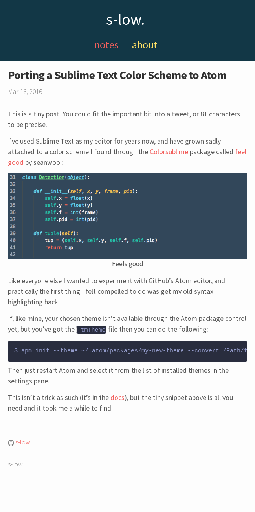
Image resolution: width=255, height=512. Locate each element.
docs (117, 396)
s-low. (125, 19)
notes (106, 44)
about (145, 44)
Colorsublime (169, 151)
